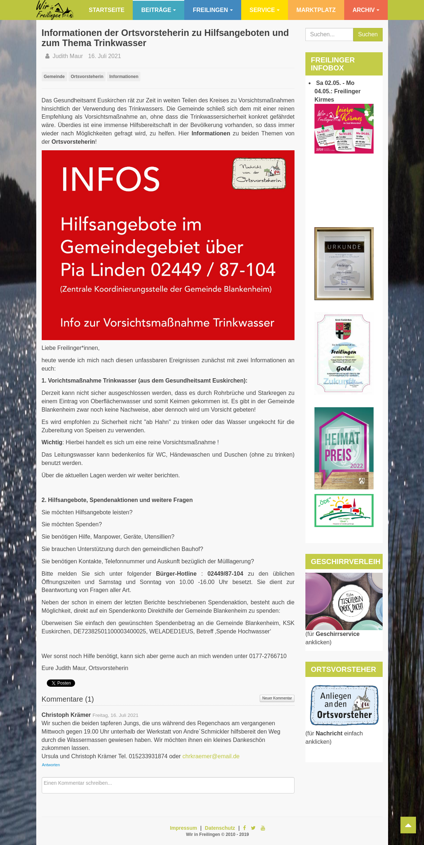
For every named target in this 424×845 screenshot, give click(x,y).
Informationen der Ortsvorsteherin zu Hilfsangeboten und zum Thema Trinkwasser (165, 38)
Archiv (366, 10)
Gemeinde (54, 76)
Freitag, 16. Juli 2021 (115, 715)
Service (265, 10)
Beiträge (158, 10)
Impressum (183, 828)
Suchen (368, 34)
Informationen (123, 76)
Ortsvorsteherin (87, 76)
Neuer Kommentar (277, 698)
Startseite (106, 10)
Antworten (51, 765)
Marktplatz (316, 10)
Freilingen (213, 10)
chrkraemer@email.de (211, 756)
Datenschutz (220, 828)
